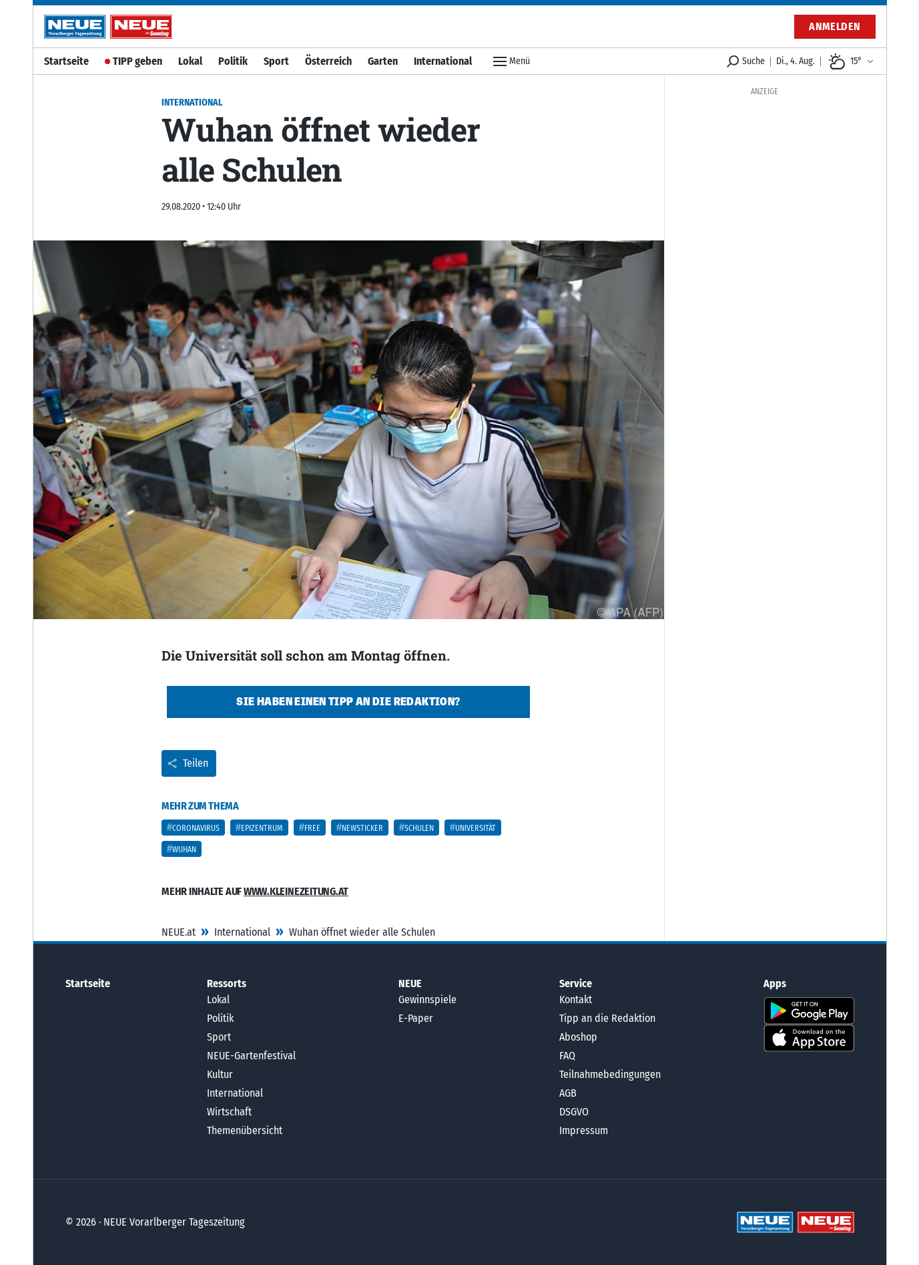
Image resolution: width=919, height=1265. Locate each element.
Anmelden (834, 26)
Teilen (187, 763)
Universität (475, 828)
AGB (568, 1093)
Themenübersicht (244, 1130)
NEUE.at (179, 932)
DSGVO (574, 1111)
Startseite (66, 61)
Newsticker (362, 828)
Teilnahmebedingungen (610, 1074)
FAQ (567, 1055)
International (443, 61)
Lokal (190, 61)
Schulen (419, 828)
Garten (383, 61)
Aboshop (578, 1037)
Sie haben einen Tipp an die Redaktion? (348, 701)
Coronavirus (196, 828)
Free (312, 828)
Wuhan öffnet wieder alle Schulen (362, 932)
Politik (233, 61)
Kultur (220, 1074)
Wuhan (184, 849)
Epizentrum (262, 828)
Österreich (328, 61)
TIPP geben (137, 61)
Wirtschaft (229, 1111)
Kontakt (575, 999)
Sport (276, 61)
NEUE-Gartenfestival (251, 1055)
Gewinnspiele (427, 999)
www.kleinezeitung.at (296, 891)
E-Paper (415, 1018)
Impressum (583, 1130)
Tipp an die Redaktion (607, 1018)
